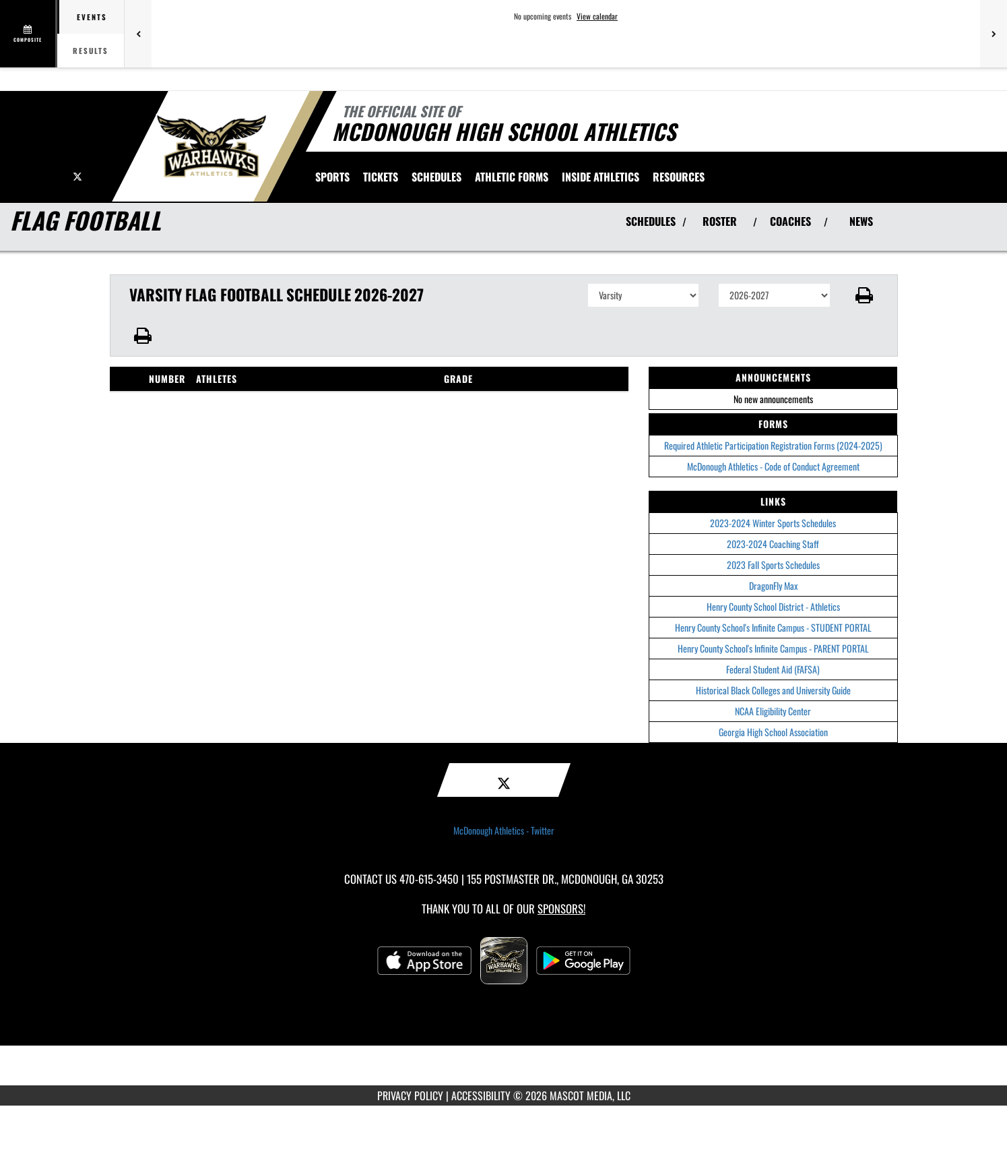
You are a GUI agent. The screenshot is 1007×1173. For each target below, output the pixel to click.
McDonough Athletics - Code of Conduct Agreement (773, 466)
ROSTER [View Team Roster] (720, 221)
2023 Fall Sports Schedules (773, 565)
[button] (864, 295)
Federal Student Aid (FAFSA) (773, 669)
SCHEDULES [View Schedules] (651, 221)
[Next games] (993, 33)
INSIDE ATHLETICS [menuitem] (600, 177)
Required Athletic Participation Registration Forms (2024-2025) (773, 445)
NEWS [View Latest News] (861, 221)
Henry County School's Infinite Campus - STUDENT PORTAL (773, 627)
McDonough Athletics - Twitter (503, 830)
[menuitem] (380, 177)
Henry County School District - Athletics (773, 606)
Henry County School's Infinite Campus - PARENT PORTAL (773, 648)
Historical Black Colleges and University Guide (773, 690)
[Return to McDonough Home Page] (211, 145)
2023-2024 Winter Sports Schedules (773, 523)
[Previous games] (138, 33)
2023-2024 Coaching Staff (773, 544)
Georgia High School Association (773, 732)
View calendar (597, 16)
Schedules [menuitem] (436, 177)
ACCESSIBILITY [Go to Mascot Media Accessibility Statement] (481, 1095)
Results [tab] (90, 50)
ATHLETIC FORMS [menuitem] (511, 177)
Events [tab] (92, 16)
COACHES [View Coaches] (790, 221)
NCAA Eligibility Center (773, 711)
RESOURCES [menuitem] (679, 177)
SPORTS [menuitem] (332, 177)
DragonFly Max (773, 585)
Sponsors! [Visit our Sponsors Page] (561, 908)
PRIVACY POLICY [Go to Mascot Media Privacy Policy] (410, 1095)
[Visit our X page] (77, 176)
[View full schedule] (28, 33)
